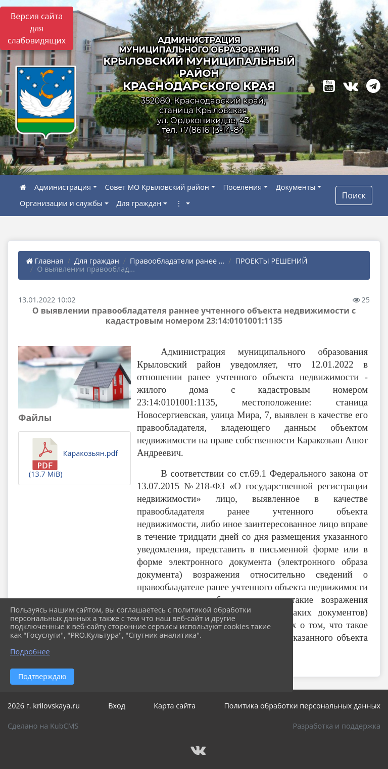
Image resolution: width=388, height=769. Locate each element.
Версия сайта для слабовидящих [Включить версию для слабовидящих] (37, 28)
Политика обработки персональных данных (302, 705)
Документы (296, 187)
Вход (116, 705)
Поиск (354, 195)
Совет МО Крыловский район (157, 187)
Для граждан (139, 203)
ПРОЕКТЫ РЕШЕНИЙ (271, 261)
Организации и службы (61, 203)
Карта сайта (175, 705)
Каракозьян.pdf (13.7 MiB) (73, 458)
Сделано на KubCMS (43, 726)
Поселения (242, 187)
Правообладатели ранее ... (177, 261)
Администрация (62, 187)
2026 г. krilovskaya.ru (44, 705)
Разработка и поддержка (336, 726)
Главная (45, 261)
